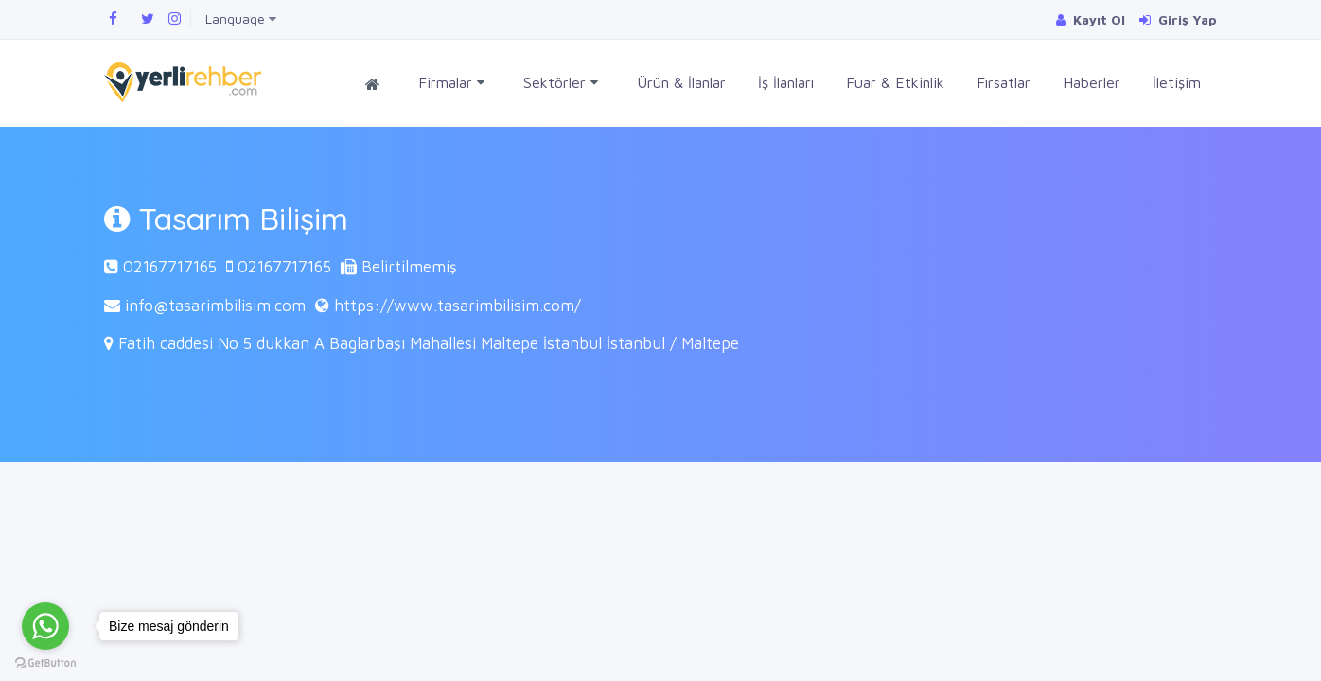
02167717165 (170, 266)
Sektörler (560, 83)
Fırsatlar (1003, 82)
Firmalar (451, 83)
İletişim (1177, 82)
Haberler (1091, 82)
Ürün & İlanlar (681, 82)
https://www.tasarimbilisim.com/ (457, 305)
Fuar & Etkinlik (895, 82)
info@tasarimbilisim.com (215, 305)
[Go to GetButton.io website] (45, 662)
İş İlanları (786, 82)
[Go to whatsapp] (45, 626)
